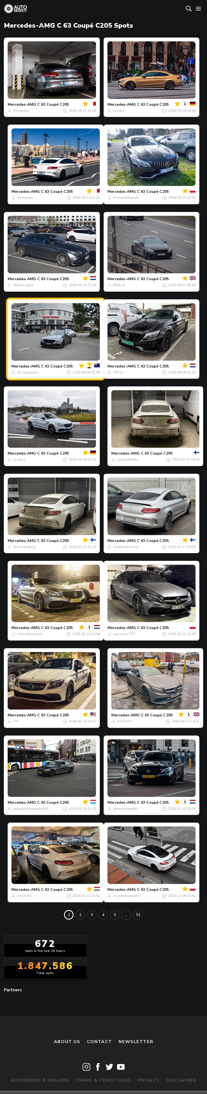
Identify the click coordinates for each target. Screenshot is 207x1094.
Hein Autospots (29, 634)
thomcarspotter (125, 808)
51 (138, 914)
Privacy (148, 1080)
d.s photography (126, 896)
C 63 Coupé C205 (53, 104)
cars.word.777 (124, 634)
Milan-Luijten (23, 285)
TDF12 (118, 372)
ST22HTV (124, 721)
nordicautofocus (126, 547)
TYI (15, 721)
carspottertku (127, 459)
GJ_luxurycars (27, 372)
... (126, 914)
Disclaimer (181, 1080)
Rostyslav (21, 110)
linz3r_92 (24, 896)
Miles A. (119, 285)
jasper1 (19, 459)
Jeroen (118, 110)
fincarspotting (24, 547)
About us (67, 1042)
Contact (99, 1042)
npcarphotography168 (30, 808)
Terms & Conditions (103, 1080)
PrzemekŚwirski (125, 198)
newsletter (136, 1042)
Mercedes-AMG (22, 104)
